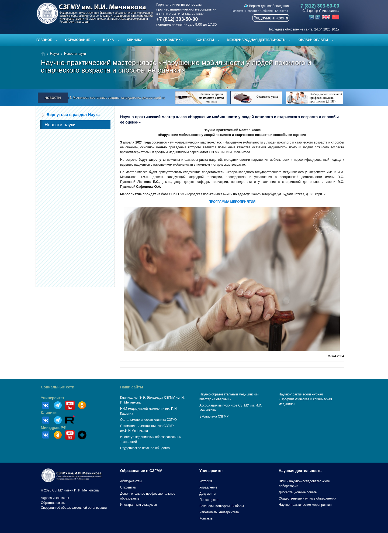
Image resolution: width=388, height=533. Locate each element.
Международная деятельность (256, 40)
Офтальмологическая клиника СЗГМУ (148, 420)
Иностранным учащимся (138, 505)
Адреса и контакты (55, 498)
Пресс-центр (208, 500)
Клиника (135, 40)
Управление (208, 487)
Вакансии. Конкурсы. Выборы (221, 506)
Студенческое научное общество (145, 448)
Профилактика (169, 40)
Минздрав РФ (54, 427)
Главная (237, 10)
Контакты (281, 10)
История (205, 481)
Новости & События (259, 10)
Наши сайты (131, 387)
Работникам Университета (219, 512)
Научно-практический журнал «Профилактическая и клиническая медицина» (305, 399)
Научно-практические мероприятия (305, 505)
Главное (44, 40)
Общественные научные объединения (307, 498)
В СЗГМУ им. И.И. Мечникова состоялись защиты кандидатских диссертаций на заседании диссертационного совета (138, 98)
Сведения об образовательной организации (74, 508)
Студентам (128, 487)
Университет (53, 398)
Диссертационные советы (298, 492)
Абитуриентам (131, 481)
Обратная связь (53, 503)
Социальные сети (57, 387)
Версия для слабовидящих (266, 6)
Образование (77, 40)
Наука (108, 40)
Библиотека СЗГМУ (213, 416)
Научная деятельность (300, 471)
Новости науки (75, 54)
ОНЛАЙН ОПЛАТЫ (313, 40)
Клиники (49, 413)
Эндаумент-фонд (271, 18)
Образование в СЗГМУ (141, 471)
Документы (207, 494)
